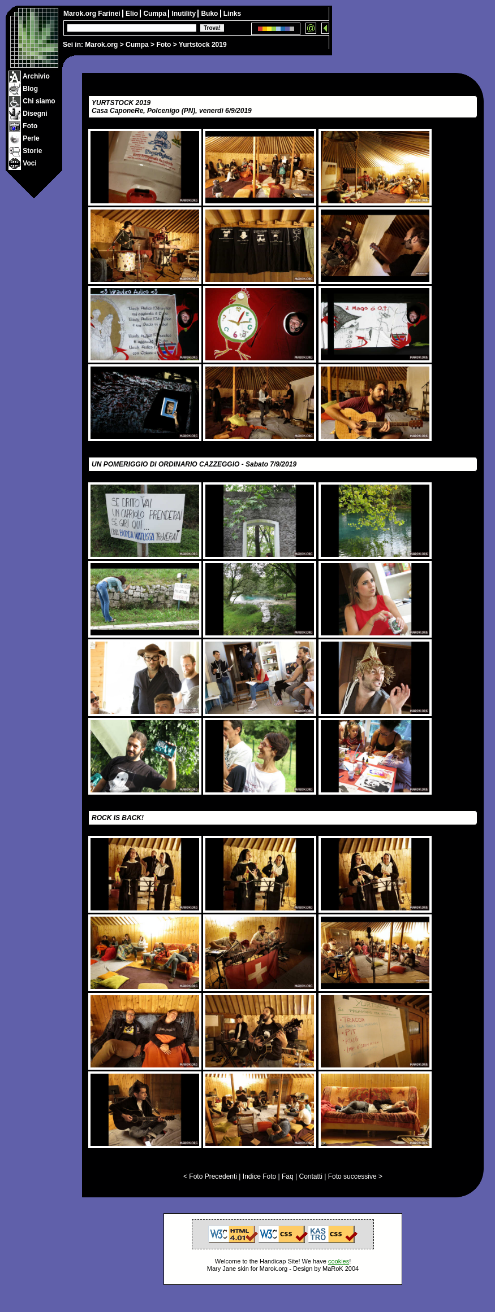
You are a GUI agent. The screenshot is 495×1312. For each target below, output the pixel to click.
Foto (163, 45)
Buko (210, 14)
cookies (338, 1261)
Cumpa (137, 45)
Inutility (184, 14)
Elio (133, 14)
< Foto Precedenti (210, 1176)
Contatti (310, 1176)
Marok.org (101, 45)
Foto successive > (355, 1176)
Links (232, 14)
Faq (288, 1176)
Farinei (110, 14)
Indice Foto (259, 1176)
